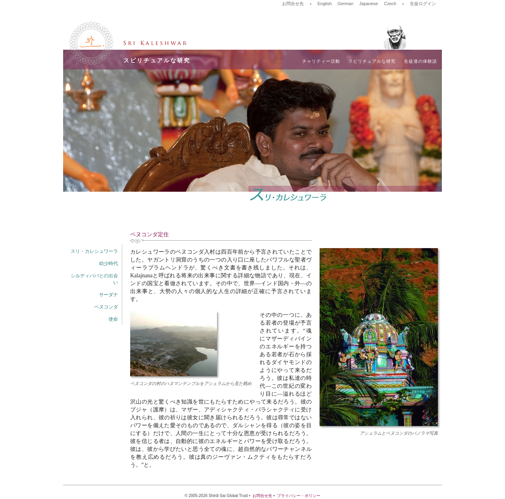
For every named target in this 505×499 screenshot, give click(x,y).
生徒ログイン (423, 3)
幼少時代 (108, 263)
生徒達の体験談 (420, 61)
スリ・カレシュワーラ (94, 251)
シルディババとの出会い (94, 279)
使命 (113, 319)
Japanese (368, 3)
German (346, 3)
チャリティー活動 (321, 61)
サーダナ (108, 294)
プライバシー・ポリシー (298, 495)
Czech (390, 3)
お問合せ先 (293, 3)
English (325, 3)
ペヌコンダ (106, 307)
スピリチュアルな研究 (372, 61)
